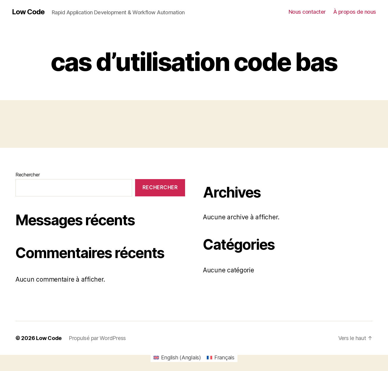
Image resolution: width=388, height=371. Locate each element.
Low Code (28, 11)
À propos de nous (354, 12)
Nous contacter (307, 12)
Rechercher (27, 175)
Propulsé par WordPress (97, 338)
